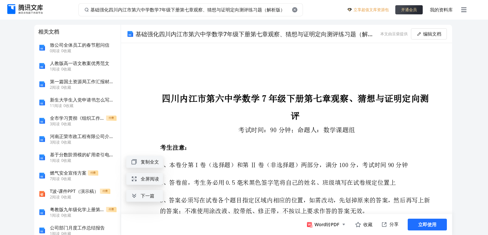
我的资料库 (441, 10)
